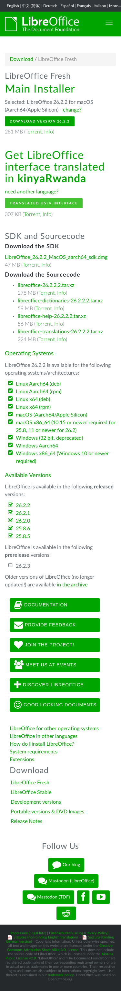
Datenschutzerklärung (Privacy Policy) (78, 933)
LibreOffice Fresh (30, 782)
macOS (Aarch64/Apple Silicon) (51, 414)
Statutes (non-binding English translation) (46, 937)
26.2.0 (23, 521)
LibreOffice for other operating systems (54, 728)
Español (67, 6)
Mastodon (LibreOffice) (66, 881)
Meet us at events (45, 665)
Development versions (36, 802)
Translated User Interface (44, 203)
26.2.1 (23, 513)
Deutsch (50, 6)
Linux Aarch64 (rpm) (38, 391)
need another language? (31, 191)
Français (84, 6)
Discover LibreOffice (49, 685)
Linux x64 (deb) (33, 399)
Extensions (22, 759)
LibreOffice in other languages (43, 736)
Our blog (66, 864)
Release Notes (26, 821)
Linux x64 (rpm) (33, 407)
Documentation (40, 605)
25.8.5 (23, 536)
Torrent (33, 131)
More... (115, 6)
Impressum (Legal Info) (28, 933)
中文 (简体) (31, 6)
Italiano (100, 6)
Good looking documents (55, 705)
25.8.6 (23, 528)
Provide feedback (45, 625)
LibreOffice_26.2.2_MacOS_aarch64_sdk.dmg (56, 257)
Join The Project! (44, 645)
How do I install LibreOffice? (42, 744)
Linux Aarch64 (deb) (38, 384)
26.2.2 (23, 505)
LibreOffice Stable (31, 792)
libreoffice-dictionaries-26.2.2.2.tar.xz (60, 300)
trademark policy (61, 975)
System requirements (34, 751)
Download (21, 59)
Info (48, 131)
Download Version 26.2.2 (40, 121)
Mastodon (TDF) (48, 897)
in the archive (72, 584)
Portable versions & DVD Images (47, 811)
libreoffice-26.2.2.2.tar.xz (46, 285)
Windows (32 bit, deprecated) (49, 438)
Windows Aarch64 (37, 445)
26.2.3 (23, 566)
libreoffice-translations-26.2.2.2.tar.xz (60, 331)
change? (72, 110)
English (13, 6)
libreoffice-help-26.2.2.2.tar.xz (52, 316)
